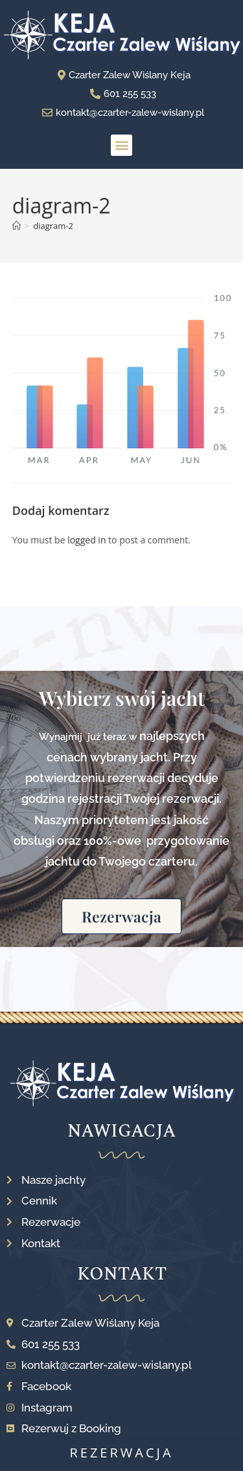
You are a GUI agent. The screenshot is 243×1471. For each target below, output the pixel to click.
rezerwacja (121, 1452)
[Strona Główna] (16, 226)
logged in (86, 540)
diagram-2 (53, 226)
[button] (121, 145)
